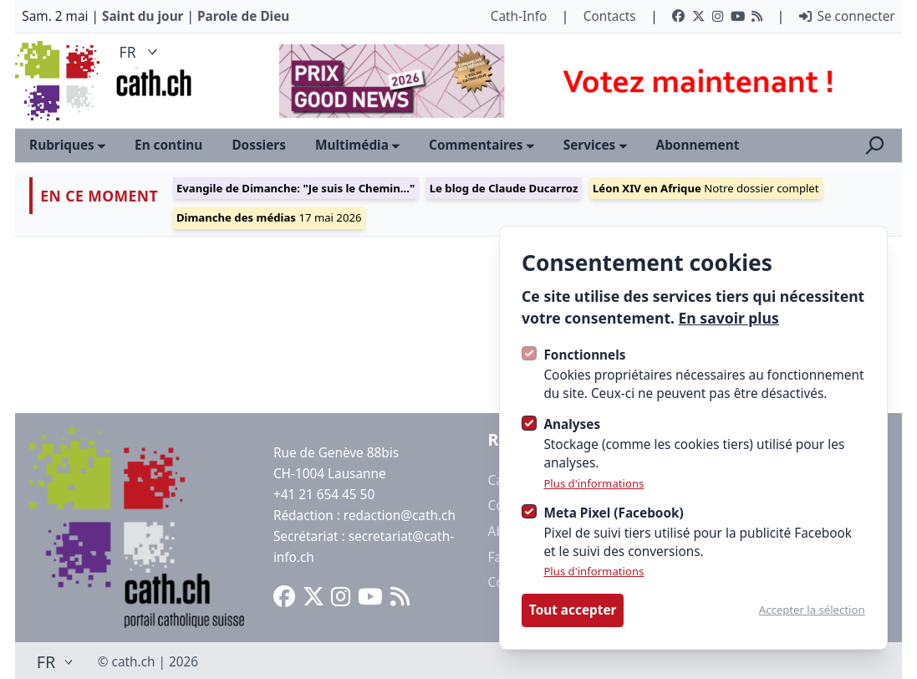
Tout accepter (573, 609)
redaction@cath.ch (400, 515)
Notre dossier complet (706, 188)
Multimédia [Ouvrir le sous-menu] (357, 144)
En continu (168, 144)
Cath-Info (519, 16)
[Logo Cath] (59, 80)
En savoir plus (729, 318)
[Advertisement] (576, 81)
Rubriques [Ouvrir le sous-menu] (67, 144)
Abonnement (698, 144)
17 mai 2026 (269, 217)
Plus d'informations (593, 484)
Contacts (609, 16)
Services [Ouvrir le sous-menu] (595, 144)
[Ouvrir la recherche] (875, 145)
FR (141, 52)
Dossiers (259, 144)
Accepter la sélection (812, 610)
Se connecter (847, 16)
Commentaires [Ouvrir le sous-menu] (481, 144)
